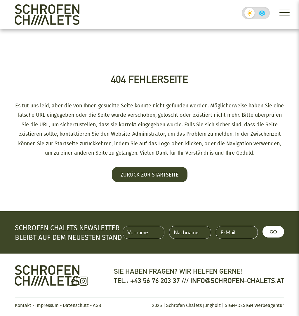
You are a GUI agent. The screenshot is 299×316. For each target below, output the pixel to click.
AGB (97, 305)
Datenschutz (76, 305)
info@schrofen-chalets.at (237, 280)
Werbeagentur (269, 305)
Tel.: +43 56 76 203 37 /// (152, 280)
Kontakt (23, 305)
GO (273, 231)
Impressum (47, 305)
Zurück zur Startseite (150, 174)
